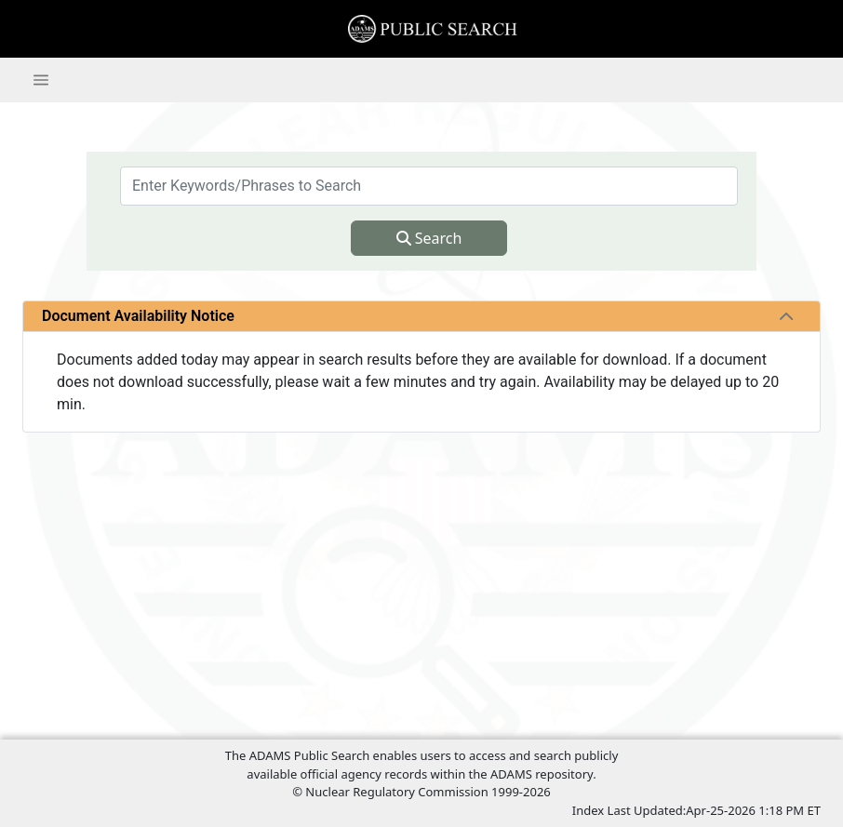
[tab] (786, 316)
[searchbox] (429, 186)
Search (429, 238)
